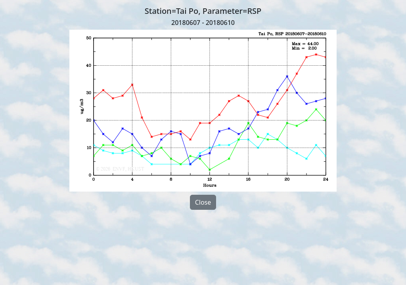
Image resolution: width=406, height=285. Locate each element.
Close (203, 202)
